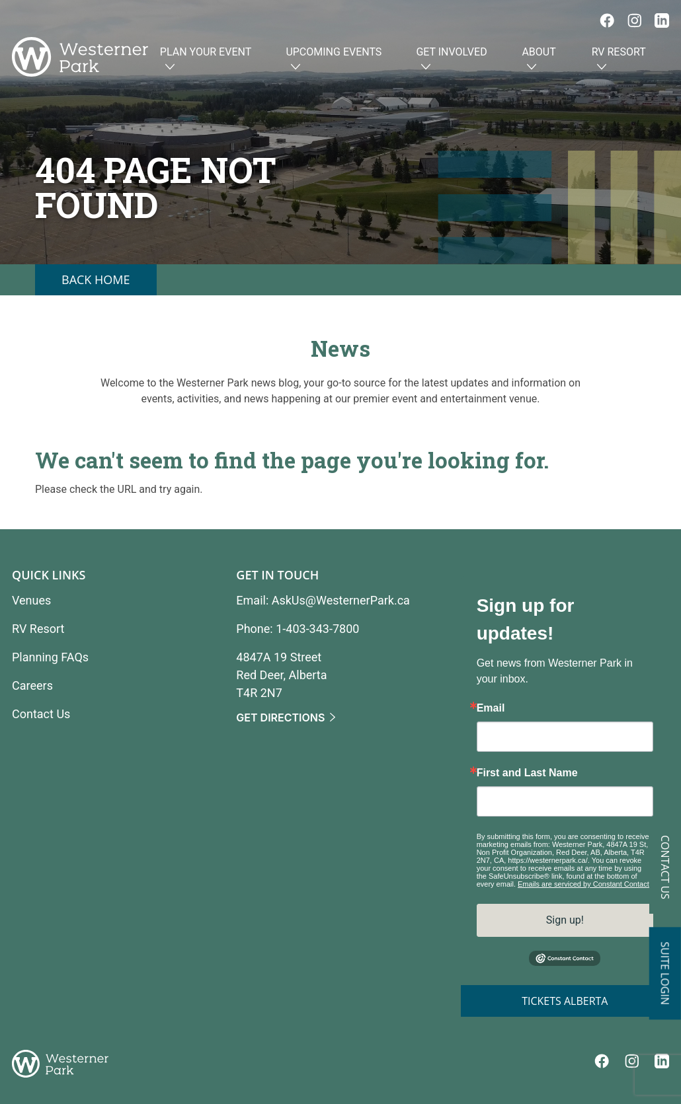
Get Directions (280, 718)
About (538, 60)
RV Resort (619, 60)
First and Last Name (527, 773)
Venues (31, 600)
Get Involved (451, 60)
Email (491, 708)
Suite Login (665, 973)
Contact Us (665, 867)
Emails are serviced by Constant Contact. (584, 884)
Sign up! (565, 920)
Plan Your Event (205, 60)
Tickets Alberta (565, 1001)
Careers (32, 685)
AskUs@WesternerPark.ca (341, 600)
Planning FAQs (50, 657)
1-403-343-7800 (317, 629)
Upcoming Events (333, 60)
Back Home (95, 279)
